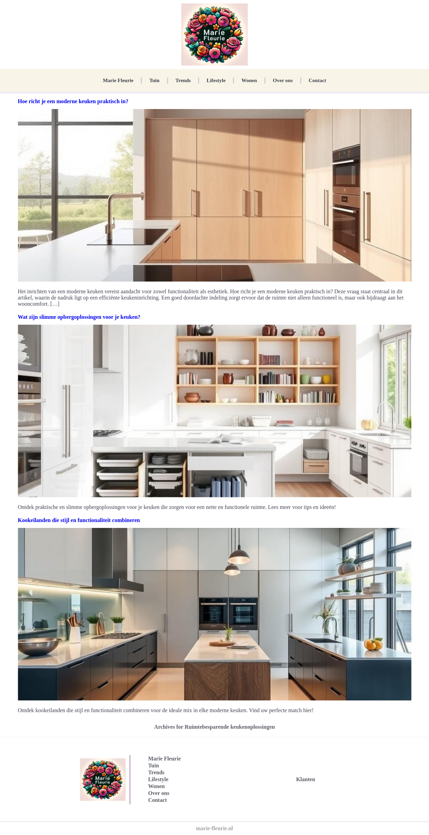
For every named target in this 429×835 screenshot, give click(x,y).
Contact (317, 80)
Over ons (283, 80)
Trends (183, 80)
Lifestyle (216, 80)
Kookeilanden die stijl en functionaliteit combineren (79, 520)
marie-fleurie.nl (214, 828)
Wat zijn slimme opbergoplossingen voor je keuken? (79, 317)
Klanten (305, 779)
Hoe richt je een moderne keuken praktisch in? (73, 101)
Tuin (154, 80)
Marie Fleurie (118, 80)
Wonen (249, 80)
